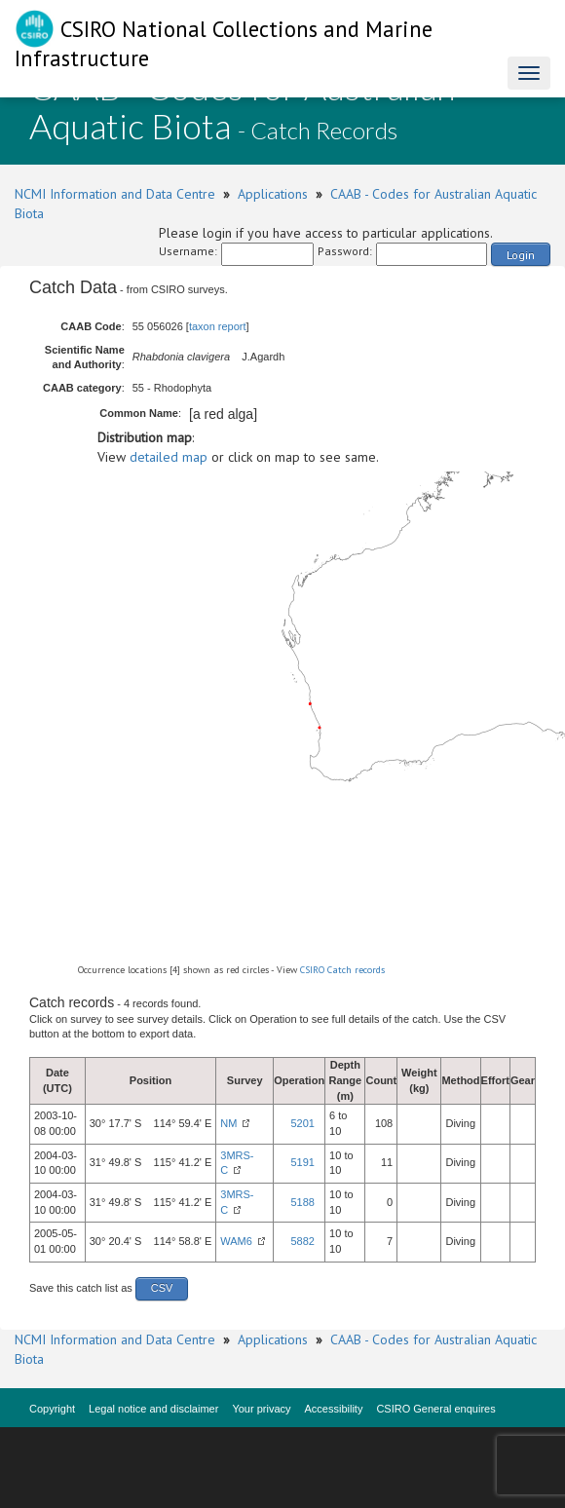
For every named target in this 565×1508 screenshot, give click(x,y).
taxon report (217, 326)
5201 (303, 1123)
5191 (303, 1162)
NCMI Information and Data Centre (115, 194)
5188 (303, 1202)
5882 (303, 1241)
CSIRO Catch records (342, 969)
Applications (273, 194)
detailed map (168, 457)
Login (521, 254)
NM (228, 1123)
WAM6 (236, 1241)
